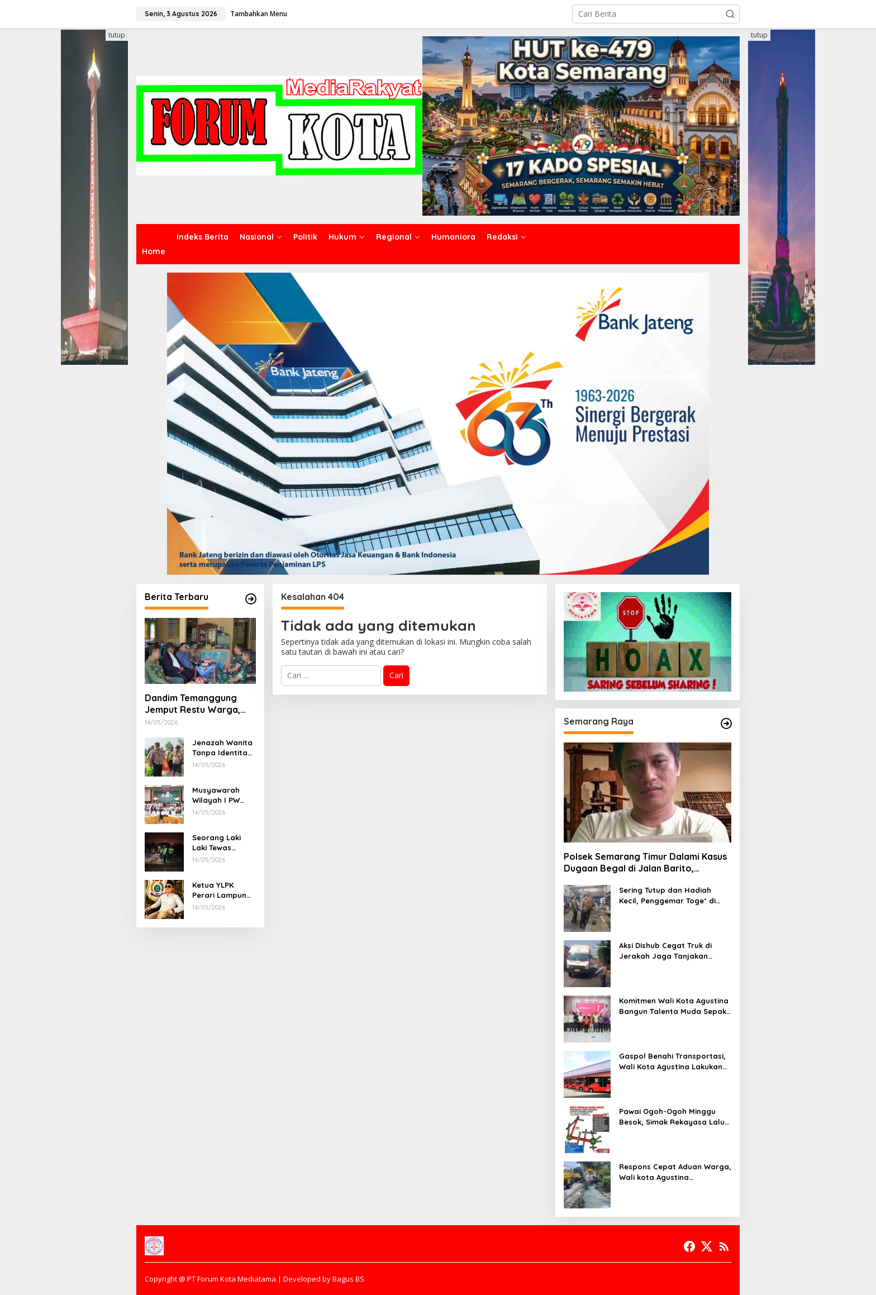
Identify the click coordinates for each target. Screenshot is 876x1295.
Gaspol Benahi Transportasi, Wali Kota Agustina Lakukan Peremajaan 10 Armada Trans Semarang (674, 1061)
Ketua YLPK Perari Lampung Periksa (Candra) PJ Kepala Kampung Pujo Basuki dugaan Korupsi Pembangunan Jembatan (223, 890)
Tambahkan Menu (258, 13)
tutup (116, 35)
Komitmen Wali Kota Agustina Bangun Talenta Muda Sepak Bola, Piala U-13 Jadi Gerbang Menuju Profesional (674, 1006)
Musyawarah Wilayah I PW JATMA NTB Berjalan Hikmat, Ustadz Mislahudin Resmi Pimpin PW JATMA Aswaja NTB (223, 795)
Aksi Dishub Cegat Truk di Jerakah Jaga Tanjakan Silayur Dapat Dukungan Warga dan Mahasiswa (665, 950)
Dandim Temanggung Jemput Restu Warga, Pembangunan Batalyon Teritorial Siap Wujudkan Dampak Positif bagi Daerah (198, 704)
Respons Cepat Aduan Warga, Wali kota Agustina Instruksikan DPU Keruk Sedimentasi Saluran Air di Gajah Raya (675, 1172)
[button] (730, 13)
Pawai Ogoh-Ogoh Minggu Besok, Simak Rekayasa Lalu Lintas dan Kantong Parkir (672, 1116)
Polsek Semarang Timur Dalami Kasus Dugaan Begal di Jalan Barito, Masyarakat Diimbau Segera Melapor (645, 862)
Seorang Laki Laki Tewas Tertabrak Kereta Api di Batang (216, 843)
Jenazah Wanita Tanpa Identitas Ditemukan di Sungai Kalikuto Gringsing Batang (222, 748)
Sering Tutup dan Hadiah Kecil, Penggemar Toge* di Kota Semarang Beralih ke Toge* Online (668, 895)
